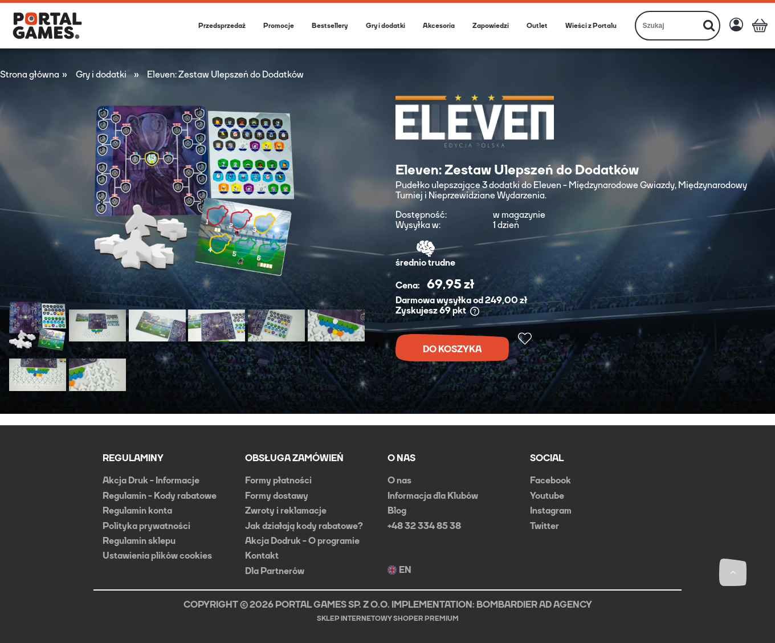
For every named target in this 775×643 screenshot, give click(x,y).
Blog (397, 510)
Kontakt (262, 555)
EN (399, 570)
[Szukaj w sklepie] (667, 26)
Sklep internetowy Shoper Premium (388, 618)
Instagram (551, 510)
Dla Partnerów (274, 571)
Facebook (550, 480)
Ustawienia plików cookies (157, 555)
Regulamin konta (137, 510)
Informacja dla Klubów (433, 496)
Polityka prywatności (146, 526)
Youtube (547, 496)
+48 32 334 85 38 (424, 526)
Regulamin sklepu (139, 541)
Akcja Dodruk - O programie (302, 541)
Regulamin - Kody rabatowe (160, 496)
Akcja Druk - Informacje (151, 480)
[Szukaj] (709, 25)
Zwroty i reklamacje (286, 510)
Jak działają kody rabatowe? (304, 526)
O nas (399, 480)
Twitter (544, 526)
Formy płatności (278, 480)
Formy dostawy (276, 496)
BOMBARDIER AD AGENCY (534, 605)
